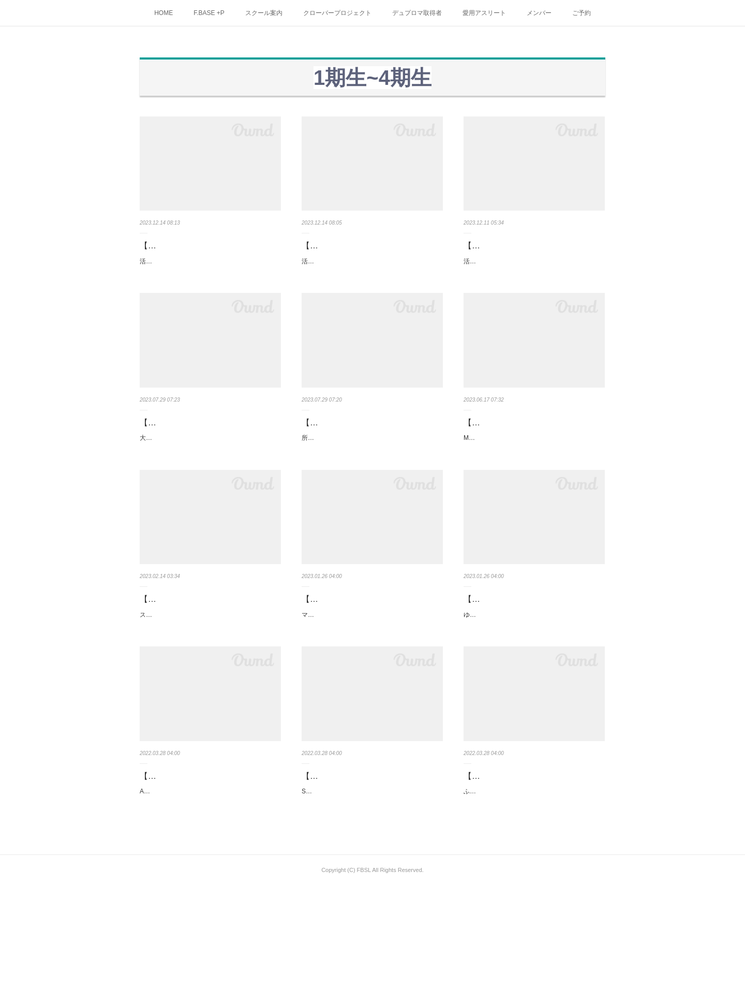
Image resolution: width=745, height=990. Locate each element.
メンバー (539, 13)
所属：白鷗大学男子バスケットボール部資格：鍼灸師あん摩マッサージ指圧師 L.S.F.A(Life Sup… (371, 485)
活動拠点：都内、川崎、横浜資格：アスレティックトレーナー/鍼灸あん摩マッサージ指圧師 (532, 267)
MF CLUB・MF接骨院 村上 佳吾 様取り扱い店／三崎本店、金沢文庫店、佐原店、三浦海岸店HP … (534, 485)
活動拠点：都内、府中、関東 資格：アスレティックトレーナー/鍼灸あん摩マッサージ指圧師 (370, 267)
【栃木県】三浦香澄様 (181, 448)
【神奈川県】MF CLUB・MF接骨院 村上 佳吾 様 (533, 456)
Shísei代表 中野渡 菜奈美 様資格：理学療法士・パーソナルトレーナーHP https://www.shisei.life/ (372, 890)
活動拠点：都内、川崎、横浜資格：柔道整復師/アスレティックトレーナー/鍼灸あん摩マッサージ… (209, 282)
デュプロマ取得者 (417, 13)
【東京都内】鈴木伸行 (343, 245)
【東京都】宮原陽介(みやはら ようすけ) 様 (369, 456)
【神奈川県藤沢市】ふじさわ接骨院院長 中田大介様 (534, 862)
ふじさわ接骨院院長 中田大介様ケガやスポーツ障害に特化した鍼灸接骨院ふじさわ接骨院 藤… (532, 890)
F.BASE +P (209, 13)
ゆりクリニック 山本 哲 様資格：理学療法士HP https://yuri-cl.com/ (527, 687)
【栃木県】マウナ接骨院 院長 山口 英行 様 (371, 659)
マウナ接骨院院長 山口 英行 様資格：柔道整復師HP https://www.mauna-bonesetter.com (369, 687)
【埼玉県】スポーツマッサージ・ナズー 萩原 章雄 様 (210, 659)
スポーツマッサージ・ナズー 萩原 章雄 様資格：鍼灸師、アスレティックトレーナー (206, 687)
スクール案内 (263, 13)
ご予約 (581, 13)
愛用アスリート (484, 13)
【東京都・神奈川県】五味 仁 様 (524, 245)
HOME (163, 13)
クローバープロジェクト (337, 13)
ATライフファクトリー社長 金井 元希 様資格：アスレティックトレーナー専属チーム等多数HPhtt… (209, 890)
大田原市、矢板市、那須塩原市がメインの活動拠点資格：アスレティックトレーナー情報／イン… (208, 470)
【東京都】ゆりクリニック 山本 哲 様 (531, 659)
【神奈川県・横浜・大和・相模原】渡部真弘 (210, 253)
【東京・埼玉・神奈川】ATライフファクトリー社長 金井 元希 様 (207, 862)
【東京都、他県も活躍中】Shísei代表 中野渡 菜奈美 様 (371, 862)
